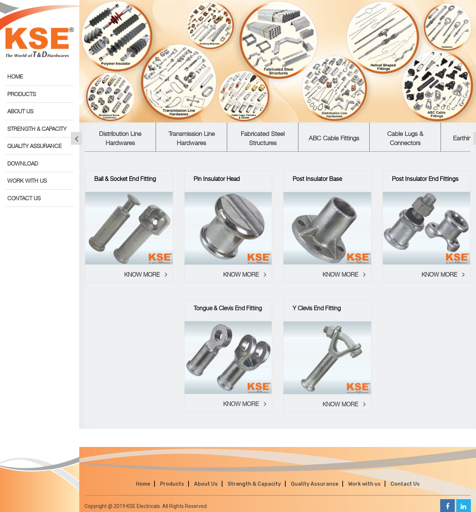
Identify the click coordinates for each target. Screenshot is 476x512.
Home (143, 489)
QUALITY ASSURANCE (34, 146)
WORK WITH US (27, 180)
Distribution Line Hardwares (120, 138)
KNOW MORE (145, 276)
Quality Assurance (314, 489)
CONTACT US (24, 198)
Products (172, 489)
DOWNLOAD (22, 163)
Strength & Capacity (254, 489)
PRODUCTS (21, 94)
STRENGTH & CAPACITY (36, 128)
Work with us (364, 489)
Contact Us (405, 489)
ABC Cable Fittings (334, 138)
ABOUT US (20, 111)
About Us (206, 489)
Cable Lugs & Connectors (405, 138)
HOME (15, 76)
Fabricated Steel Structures (263, 138)
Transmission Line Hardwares (191, 138)
